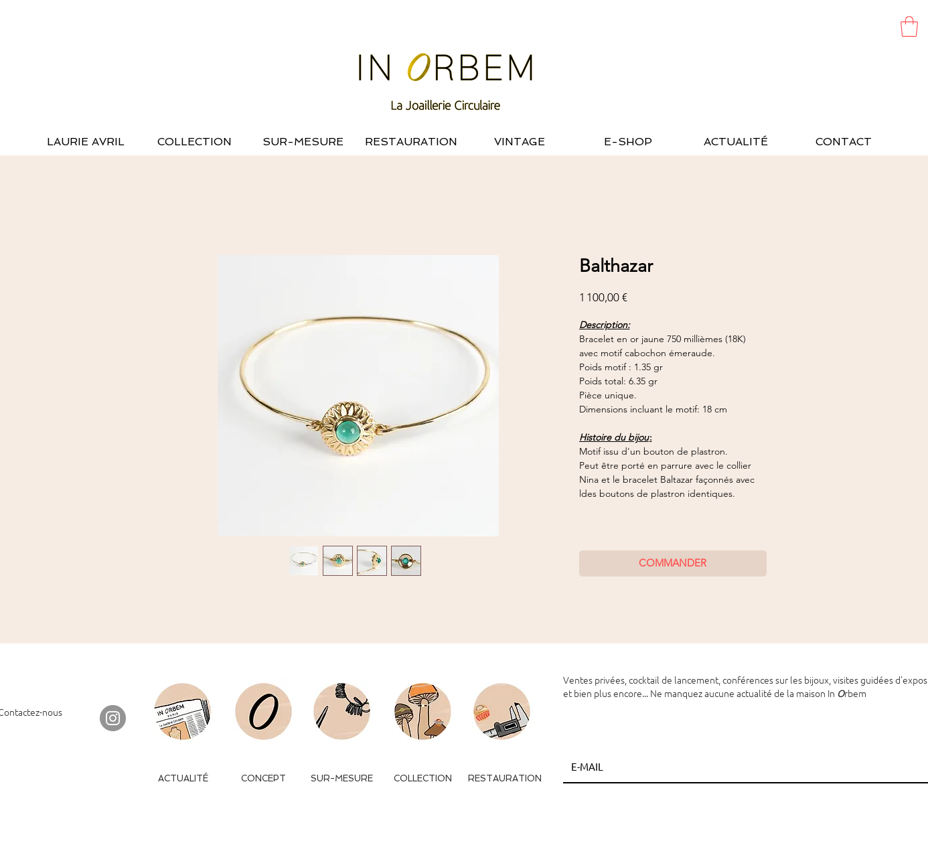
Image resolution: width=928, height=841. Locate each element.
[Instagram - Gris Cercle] (113, 718)
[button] (909, 26)
